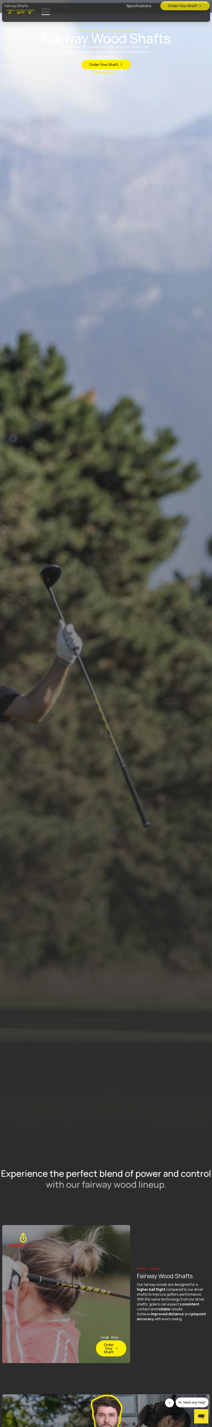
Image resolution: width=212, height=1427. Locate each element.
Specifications (138, 6)
